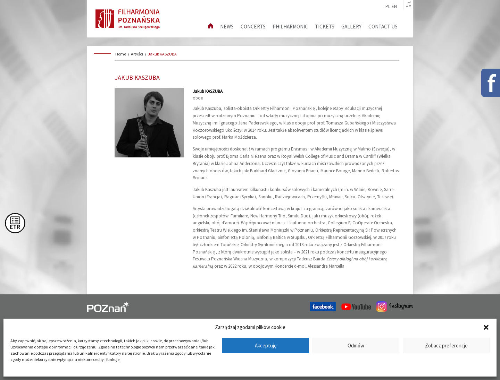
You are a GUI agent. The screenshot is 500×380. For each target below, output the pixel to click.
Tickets (324, 26)
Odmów (356, 345)
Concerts (253, 26)
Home (120, 54)
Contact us (383, 26)
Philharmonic (290, 26)
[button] (486, 327)
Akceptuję (265, 345)
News (227, 26)
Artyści (137, 54)
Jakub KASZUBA (162, 54)
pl (387, 6)
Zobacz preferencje (446, 345)
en (394, 6)
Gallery (351, 26)
